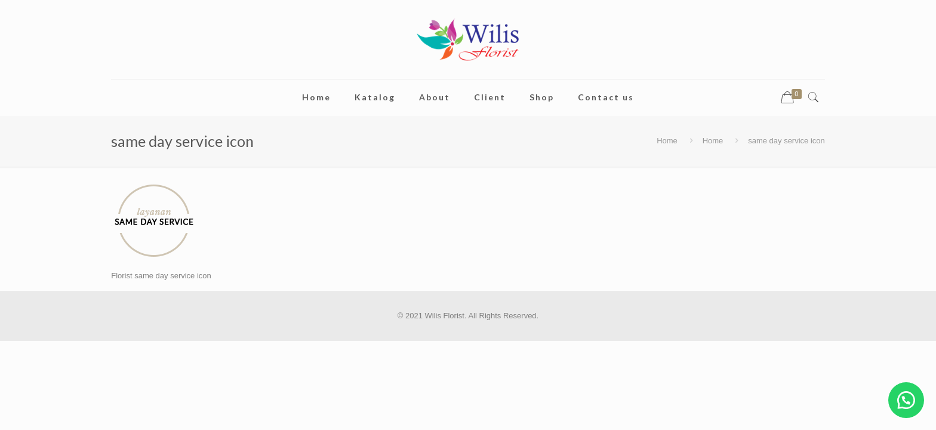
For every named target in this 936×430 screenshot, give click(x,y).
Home (667, 140)
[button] (906, 400)
